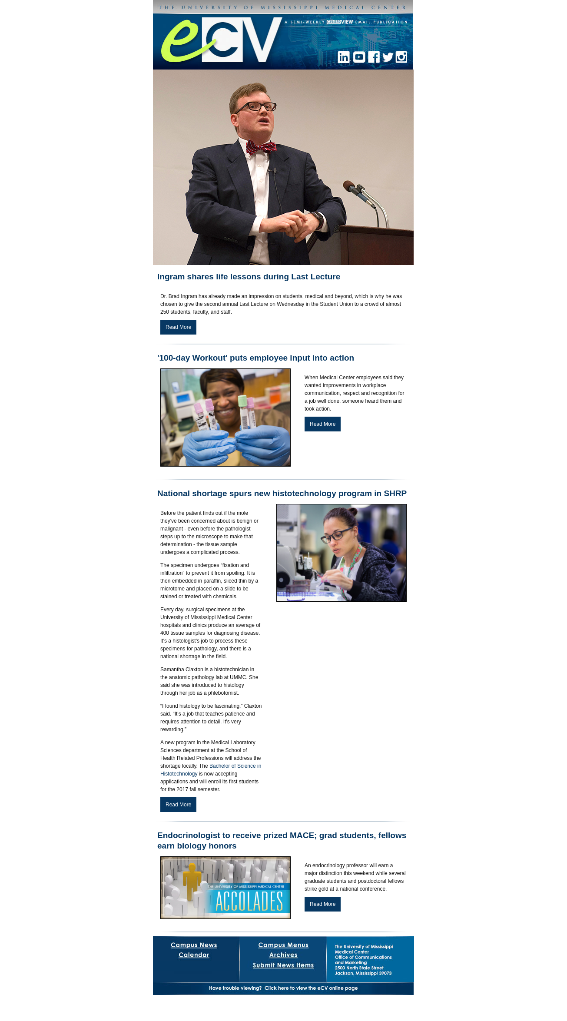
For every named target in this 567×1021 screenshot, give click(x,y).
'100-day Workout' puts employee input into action (255, 357)
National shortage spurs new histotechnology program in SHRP (282, 493)
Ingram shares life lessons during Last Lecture (248, 276)
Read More (178, 327)
